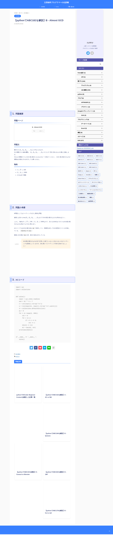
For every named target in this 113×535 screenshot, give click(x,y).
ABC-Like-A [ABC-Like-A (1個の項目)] (82, 162)
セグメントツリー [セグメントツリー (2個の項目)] (83, 180)
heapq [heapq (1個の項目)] (80, 173)
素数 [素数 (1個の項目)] (92, 196)
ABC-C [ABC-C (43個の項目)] (99, 154)
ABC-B (17, 357)
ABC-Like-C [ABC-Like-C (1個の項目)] (82, 165)
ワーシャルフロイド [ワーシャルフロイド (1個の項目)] (96, 188)
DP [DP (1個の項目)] (95, 169)
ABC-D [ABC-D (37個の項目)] (81, 158)
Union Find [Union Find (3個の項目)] (82, 177)
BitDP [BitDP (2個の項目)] (80, 169)
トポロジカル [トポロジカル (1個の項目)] (82, 184)
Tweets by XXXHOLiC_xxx (85, 146)
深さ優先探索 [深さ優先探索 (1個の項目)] (82, 196)
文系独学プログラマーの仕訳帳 (56, 2)
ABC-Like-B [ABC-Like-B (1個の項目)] (93, 162)
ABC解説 (18, 355)
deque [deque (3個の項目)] (88, 169)
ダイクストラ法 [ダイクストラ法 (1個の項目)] (97, 180)
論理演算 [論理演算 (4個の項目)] (91, 199)
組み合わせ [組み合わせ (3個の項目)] (82, 199)
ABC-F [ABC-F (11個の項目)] (99, 158)
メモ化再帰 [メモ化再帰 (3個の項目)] (93, 184)
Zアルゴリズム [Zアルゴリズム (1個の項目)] (93, 177)
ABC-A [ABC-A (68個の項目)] (81, 154)
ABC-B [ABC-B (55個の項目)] (90, 154)
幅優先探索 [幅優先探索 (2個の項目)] (91, 192)
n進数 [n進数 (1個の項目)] (96, 173)
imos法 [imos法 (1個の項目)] (89, 173)
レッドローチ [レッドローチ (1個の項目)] (82, 188)
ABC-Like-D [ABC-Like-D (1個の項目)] (93, 165)
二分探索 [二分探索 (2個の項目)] (81, 192)
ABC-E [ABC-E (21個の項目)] (90, 158)
